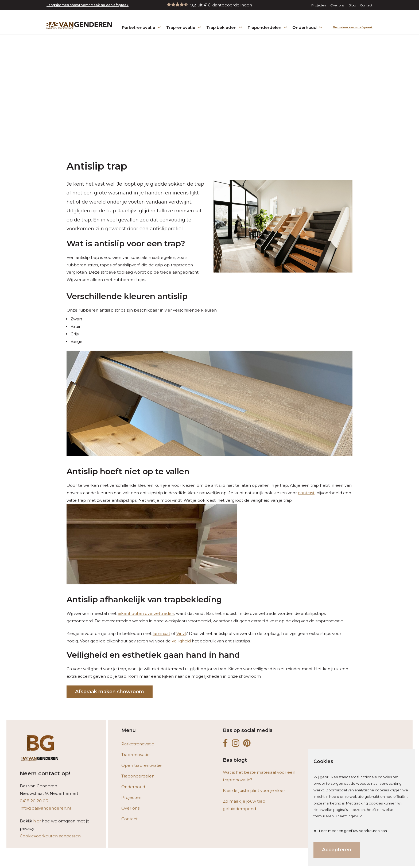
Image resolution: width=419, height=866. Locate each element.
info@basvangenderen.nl (45, 808)
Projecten (318, 5)
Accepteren (336, 850)
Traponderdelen (267, 27)
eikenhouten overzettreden (146, 613)
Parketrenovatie (142, 27)
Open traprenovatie (141, 765)
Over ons (337, 5)
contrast (306, 492)
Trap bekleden (224, 27)
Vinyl (181, 633)
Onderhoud (307, 27)
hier (37, 820)
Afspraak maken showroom (109, 692)
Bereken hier (252, 856)
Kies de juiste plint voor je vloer (254, 790)
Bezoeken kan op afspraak (353, 27)
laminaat (161, 633)
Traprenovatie (184, 27)
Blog (352, 5)
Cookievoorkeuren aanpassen (50, 835)
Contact (366, 5)
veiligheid (181, 640)
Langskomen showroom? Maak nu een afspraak (87, 5)
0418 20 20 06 (34, 800)
